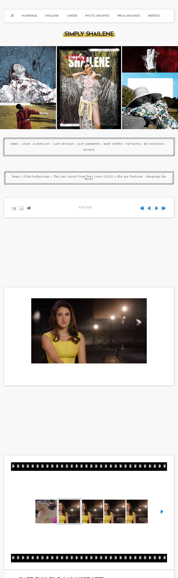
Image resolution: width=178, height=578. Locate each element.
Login (26, 144)
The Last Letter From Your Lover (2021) (83, 176)
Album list (41, 144)
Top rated (133, 144)
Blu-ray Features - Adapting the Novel (125, 178)
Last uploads (63, 144)
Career (72, 16)
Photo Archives (97, 16)
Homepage (29, 16)
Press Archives (128, 16)
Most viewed (113, 144)
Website (154, 16)
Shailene (52, 16)
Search (89, 149)
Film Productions (37, 176)
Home (15, 144)
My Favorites (154, 144)
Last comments (89, 144)
